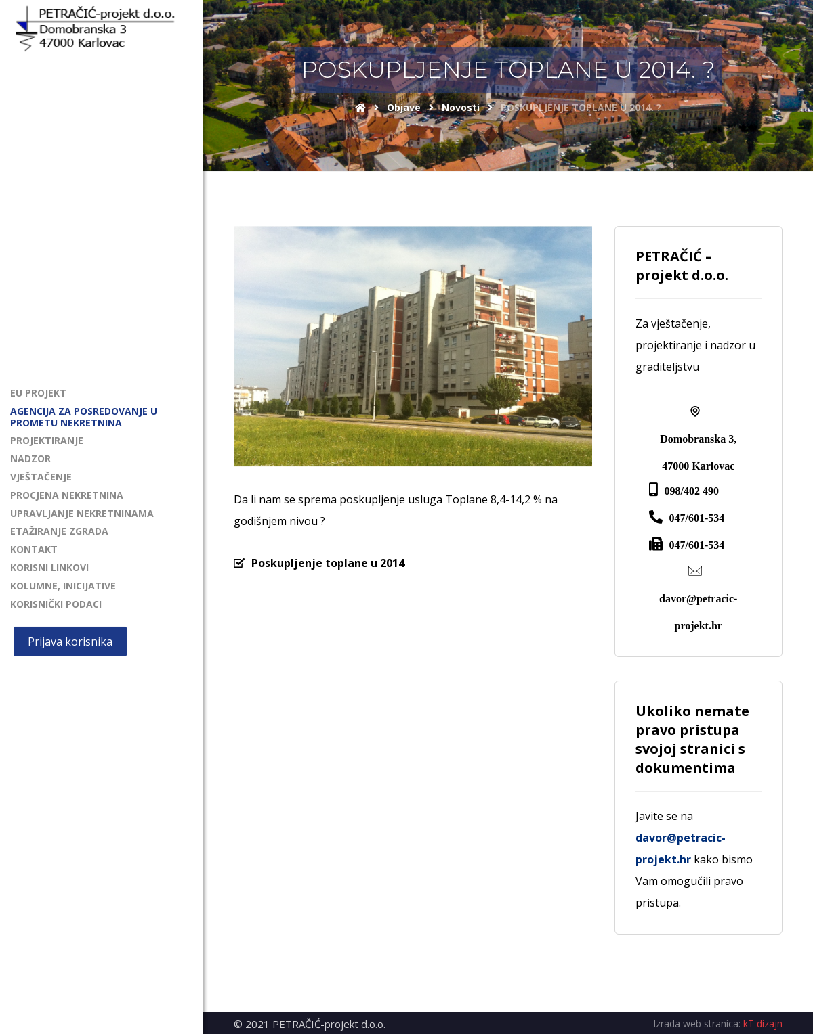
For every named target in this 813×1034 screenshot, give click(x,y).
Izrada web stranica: (697, 1023)
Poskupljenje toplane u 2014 (327, 563)
